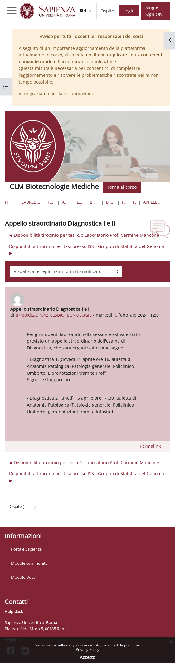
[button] (85, 11)
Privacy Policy (87, 649)
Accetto (87, 657)
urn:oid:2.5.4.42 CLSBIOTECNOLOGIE (54, 315)
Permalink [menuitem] (150, 446)
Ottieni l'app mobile (28, 519)
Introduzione (124, 202)
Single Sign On (153, 10)
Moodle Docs (23, 577)
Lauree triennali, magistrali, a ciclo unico (31, 202)
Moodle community (29, 563)
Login (129, 11)
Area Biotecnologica (66, 202)
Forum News (134, 202)
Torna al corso (122, 187)
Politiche (18, 512)
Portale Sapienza (26, 549)
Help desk (14, 611)
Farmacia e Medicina (51, 202)
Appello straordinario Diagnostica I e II (152, 202)
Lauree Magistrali (80, 202)
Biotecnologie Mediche (94, 202)
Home (6, 202)
